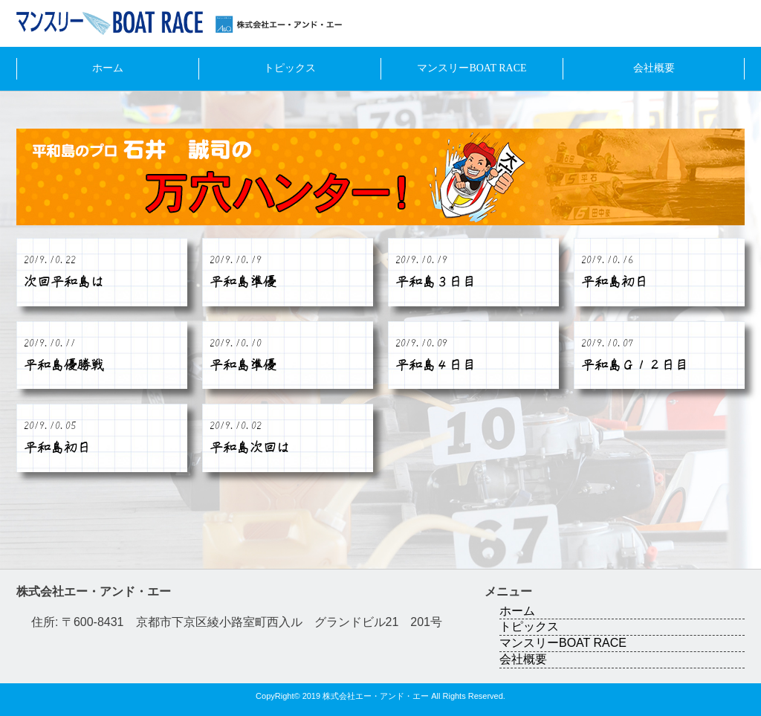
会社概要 (654, 68)
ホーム (107, 68)
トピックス (290, 68)
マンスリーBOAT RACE (471, 68)
